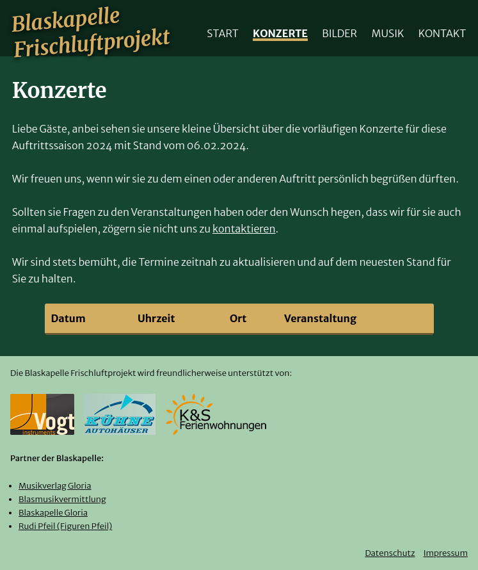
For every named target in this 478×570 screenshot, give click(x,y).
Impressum (446, 553)
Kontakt (442, 32)
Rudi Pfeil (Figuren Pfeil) (65, 526)
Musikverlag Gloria (55, 485)
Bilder (339, 32)
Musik (387, 32)
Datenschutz (390, 553)
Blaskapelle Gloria (53, 512)
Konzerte (280, 32)
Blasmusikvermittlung (62, 499)
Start (222, 32)
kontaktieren (243, 228)
